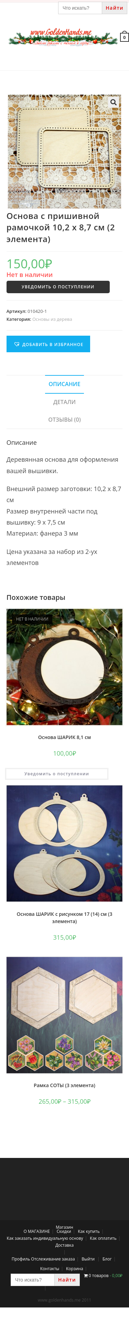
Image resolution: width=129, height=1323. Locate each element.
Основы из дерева (52, 319)
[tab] (65, 384)
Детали (64, 402)
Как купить (88, 1231)
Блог (107, 1259)
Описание (64, 384)
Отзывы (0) (64, 419)
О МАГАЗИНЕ (37, 1231)
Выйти (88, 1259)
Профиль (21, 1259)
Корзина (74, 1269)
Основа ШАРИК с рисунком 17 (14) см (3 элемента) (64, 917)
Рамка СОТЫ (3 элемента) (64, 1085)
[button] (48, 344)
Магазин (64, 1227)
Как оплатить (103, 1238)
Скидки (64, 1231)
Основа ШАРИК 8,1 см (64, 737)
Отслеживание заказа (53, 1259)
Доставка (64, 1245)
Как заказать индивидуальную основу (45, 1238)
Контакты (50, 1269)
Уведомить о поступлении (58, 287)
